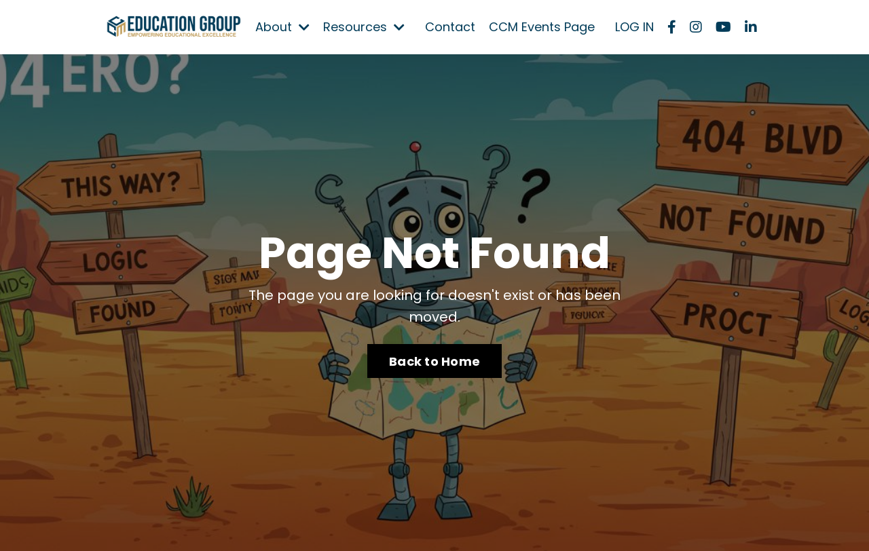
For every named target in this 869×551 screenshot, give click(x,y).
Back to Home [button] (434, 361)
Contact (450, 26)
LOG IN (634, 26)
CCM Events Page (542, 26)
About (282, 26)
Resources (364, 26)
